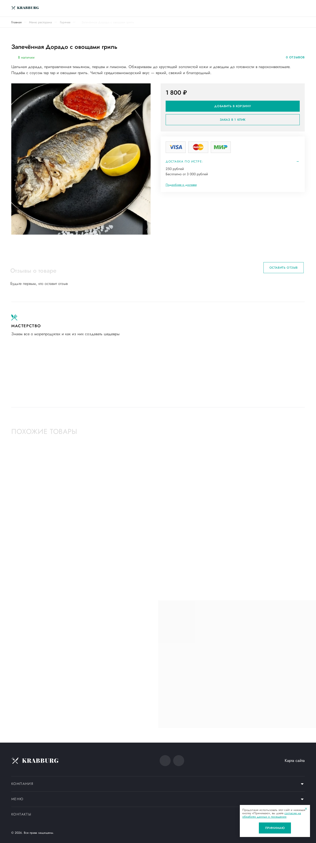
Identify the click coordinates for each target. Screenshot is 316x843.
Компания (22, 783)
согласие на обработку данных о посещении (271, 815)
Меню (17, 798)
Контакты (21, 814)
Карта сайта (295, 760)
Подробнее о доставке (181, 185)
